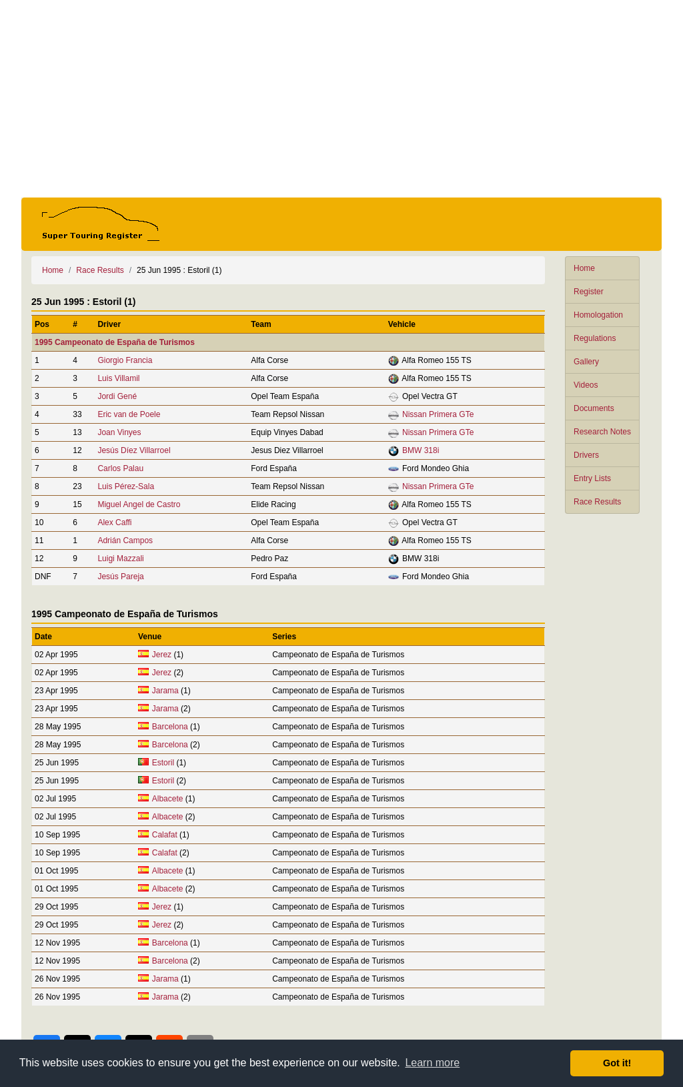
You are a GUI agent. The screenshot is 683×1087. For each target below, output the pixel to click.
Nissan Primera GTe (438, 414)
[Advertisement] (341, 98)
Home (584, 268)
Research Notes (602, 431)
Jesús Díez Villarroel (133, 450)
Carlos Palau (120, 468)
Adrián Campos (125, 540)
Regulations (595, 338)
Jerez (161, 654)
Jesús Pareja (120, 576)
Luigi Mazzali (120, 558)
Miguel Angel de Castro (138, 504)
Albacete (167, 798)
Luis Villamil (118, 378)
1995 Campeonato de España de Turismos (115, 342)
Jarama (165, 690)
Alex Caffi (114, 522)
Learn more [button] (432, 1062)
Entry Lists (592, 478)
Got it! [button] (617, 1063)
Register (589, 291)
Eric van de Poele (128, 414)
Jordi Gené (117, 396)
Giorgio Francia (124, 360)
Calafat (164, 834)
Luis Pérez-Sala (125, 486)
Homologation (598, 315)
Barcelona (170, 726)
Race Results (597, 501)
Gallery (586, 361)
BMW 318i (420, 450)
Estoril (163, 762)
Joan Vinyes (119, 432)
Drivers (586, 455)
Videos (586, 385)
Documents (594, 408)
